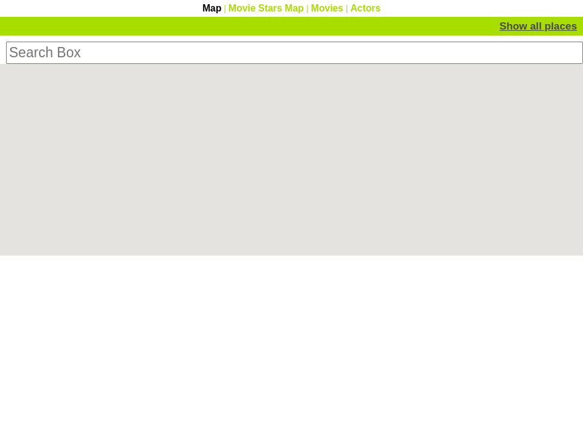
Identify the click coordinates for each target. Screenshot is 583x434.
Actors (365, 8)
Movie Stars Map (266, 8)
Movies (327, 8)
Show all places (538, 26)
